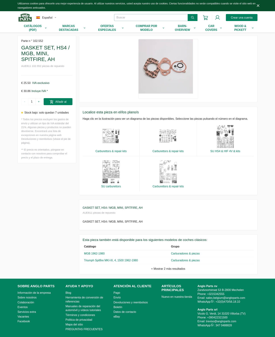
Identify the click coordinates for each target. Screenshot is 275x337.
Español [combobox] (47, 17)
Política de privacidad (79, 319)
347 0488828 (224, 325)
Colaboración (26, 302)
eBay (116, 316)
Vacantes (23, 316)
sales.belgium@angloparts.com (225, 297)
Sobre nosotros (27, 297)
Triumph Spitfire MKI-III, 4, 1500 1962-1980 (111, 260)
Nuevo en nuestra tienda (177, 296)
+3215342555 (215, 293)
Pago (116, 292)
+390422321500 (217, 317)
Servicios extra (27, 311)
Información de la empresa (34, 292)
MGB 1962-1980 (94, 253)
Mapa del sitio (74, 324)
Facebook (24, 321)
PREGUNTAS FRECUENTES (84, 329)
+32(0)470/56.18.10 (228, 301)
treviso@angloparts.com (221, 321)
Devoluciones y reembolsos (130, 302)
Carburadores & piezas (186, 253)
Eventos (23, 307)
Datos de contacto (124, 311)
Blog (68, 292)
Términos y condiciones (80, 315)
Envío (117, 297)
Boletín (117, 307)
